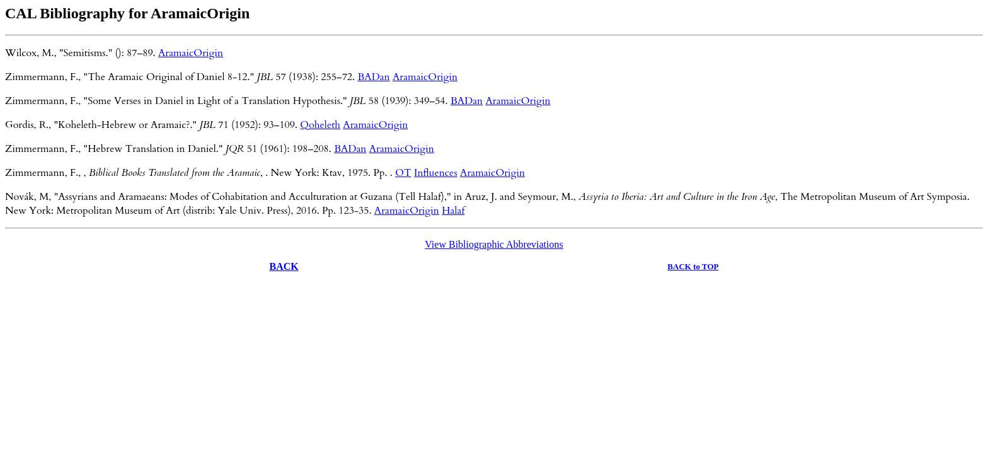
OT (403, 173)
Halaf (453, 211)
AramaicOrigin (190, 53)
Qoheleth (320, 125)
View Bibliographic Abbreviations (494, 244)
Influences (435, 173)
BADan (373, 77)
